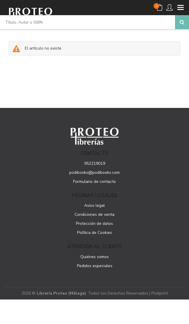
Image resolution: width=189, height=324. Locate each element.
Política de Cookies (94, 232)
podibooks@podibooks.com (94, 172)
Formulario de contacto (94, 181)
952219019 (94, 163)
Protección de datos (94, 223)
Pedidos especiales (94, 266)
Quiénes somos (94, 257)
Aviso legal (94, 205)
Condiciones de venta (94, 214)
